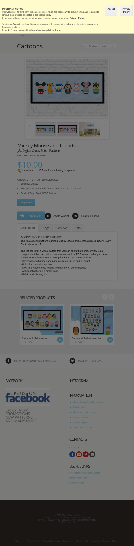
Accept (111, 9)
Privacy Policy (126, 10)
